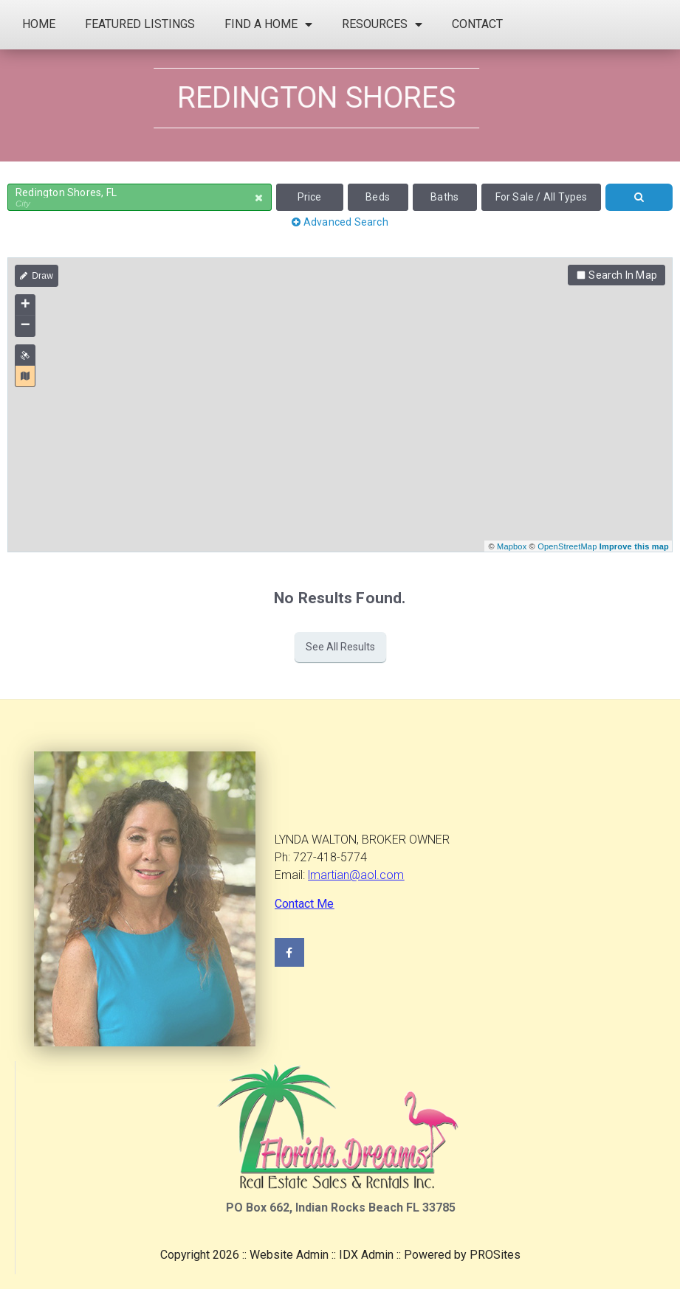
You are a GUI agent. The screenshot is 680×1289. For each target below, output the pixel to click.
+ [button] (25, 305)
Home (38, 24)
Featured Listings (140, 24)
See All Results (340, 647)
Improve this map (634, 546)
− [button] (25, 326)
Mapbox (511, 546)
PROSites (495, 1255)
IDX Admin (366, 1255)
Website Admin (289, 1255)
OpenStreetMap (567, 546)
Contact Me (304, 904)
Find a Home (268, 24)
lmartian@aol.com (356, 875)
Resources (382, 24)
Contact (477, 24)
